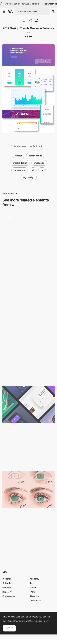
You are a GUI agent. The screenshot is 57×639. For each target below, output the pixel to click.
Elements (6, 587)
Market (33, 587)
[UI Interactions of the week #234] (28, 319)
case (28, 36)
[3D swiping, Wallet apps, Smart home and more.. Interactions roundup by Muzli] (28, 404)
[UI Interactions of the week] (28, 362)
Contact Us (35, 600)
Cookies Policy (41, 621)
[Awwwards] (10, 11)
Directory (7, 592)
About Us (34, 596)
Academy (34, 578)
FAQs (32, 592)
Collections (7, 583)
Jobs (32, 583)
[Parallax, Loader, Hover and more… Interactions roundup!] (28, 275)
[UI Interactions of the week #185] (28, 446)
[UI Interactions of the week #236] (28, 531)
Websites (6, 578)
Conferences (8, 596)
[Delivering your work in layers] (28, 489)
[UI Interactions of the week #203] (28, 232)
